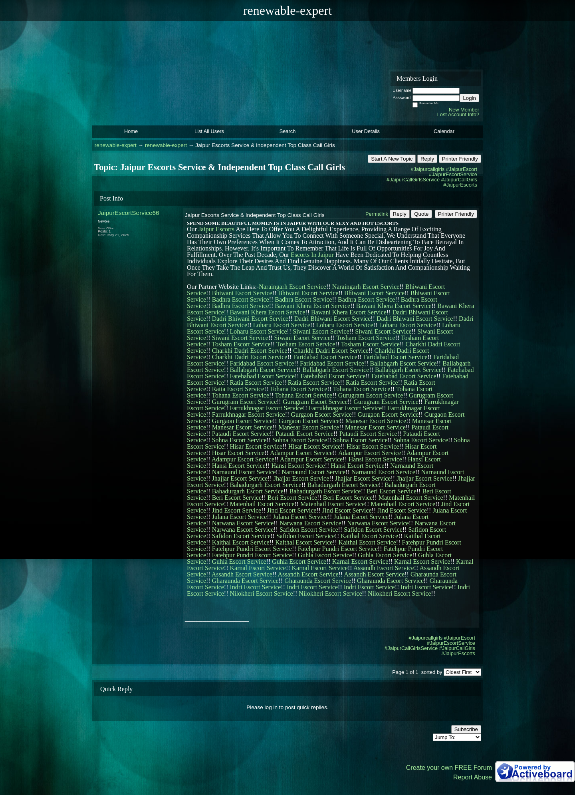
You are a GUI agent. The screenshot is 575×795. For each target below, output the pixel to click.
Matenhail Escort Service (411, 497)
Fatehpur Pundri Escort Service (252, 548)
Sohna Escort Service (239, 440)
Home (131, 131)
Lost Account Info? (458, 114)
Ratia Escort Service (256, 382)
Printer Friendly (460, 159)
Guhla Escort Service (325, 555)
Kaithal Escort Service (369, 536)
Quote (421, 214)
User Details (366, 131)
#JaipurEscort (461, 169)
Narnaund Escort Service (244, 472)
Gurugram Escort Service (370, 395)
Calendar (444, 131)
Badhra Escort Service (240, 299)
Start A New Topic (391, 159)
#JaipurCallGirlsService (413, 180)
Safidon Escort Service (309, 529)
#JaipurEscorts (460, 185)
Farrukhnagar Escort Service (266, 408)
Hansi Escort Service (375, 459)
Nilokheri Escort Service (261, 593)
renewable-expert (116, 145)
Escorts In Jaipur (312, 254)
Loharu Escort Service (281, 325)
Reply (427, 159)
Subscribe (466, 729)
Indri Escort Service (255, 587)
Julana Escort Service (239, 516)
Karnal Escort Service (360, 561)
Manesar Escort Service (375, 420)
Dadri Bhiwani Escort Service (250, 318)
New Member (464, 110)
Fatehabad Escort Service (262, 376)
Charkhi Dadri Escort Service (250, 350)
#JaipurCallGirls (459, 180)
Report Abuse (472, 777)
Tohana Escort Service (298, 389)
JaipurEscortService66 (128, 212)
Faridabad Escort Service (325, 357)
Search (288, 131)
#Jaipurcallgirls (428, 169)
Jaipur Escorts (216, 229)
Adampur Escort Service (301, 452)
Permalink (376, 214)
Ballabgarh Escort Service (403, 363)
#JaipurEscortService (453, 174)
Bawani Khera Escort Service (312, 305)
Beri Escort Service (391, 491)
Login (469, 98)
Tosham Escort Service (365, 337)
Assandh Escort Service (383, 567)
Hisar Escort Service (256, 446)
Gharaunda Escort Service (245, 580)
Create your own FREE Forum (449, 767)
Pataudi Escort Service (241, 433)
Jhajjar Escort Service (240, 478)
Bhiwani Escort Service (242, 293)
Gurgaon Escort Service (321, 414)
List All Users (209, 131)
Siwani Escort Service (321, 331)
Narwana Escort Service (243, 523)
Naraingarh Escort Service (292, 286)
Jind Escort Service (237, 510)
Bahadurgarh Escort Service (265, 484)
